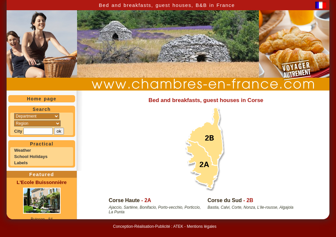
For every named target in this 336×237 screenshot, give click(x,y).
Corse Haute (124, 200)
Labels (21, 162)
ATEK (178, 226)
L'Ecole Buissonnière (42, 182)
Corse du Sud (225, 200)
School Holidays (30, 156)
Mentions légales (201, 226)
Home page (41, 98)
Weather (22, 150)
